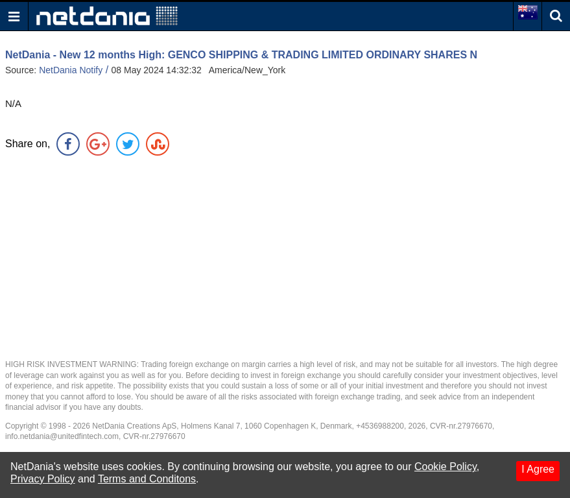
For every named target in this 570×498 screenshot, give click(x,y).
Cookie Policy (445, 466)
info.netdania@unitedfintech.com (62, 436)
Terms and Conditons (147, 478)
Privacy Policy (42, 478)
